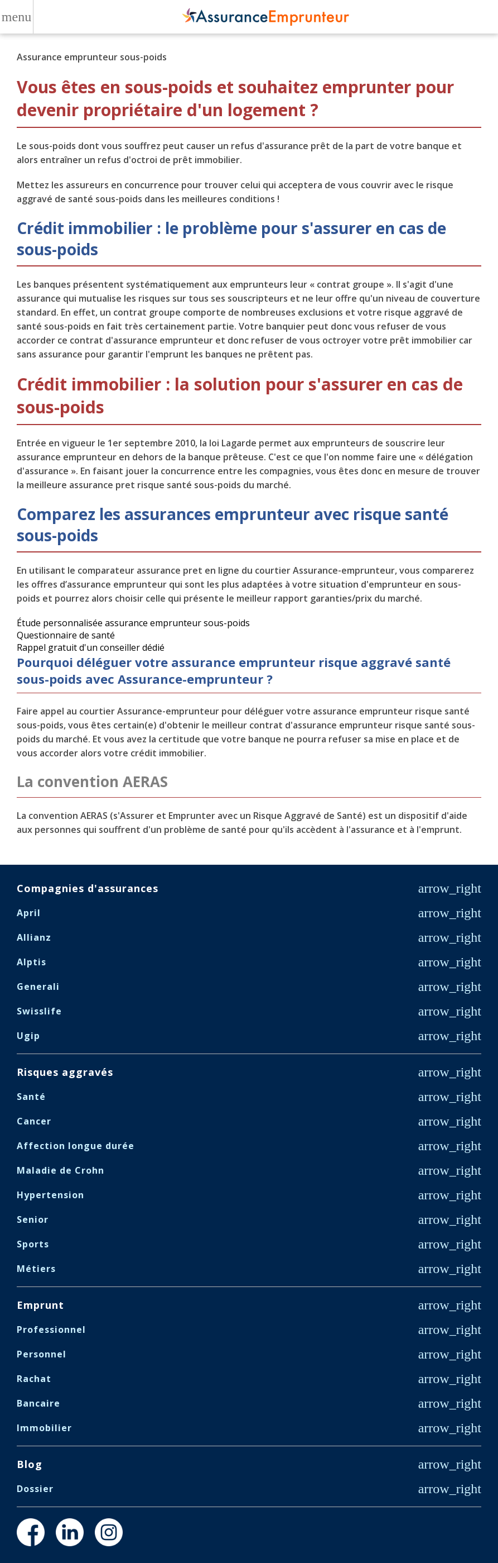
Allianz (34, 937)
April (29, 913)
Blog (29, 1464)
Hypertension (50, 1195)
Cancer (34, 1121)
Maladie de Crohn (60, 1170)
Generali (38, 986)
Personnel (41, 1354)
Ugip (28, 1036)
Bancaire (38, 1403)
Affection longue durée (75, 1146)
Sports (33, 1244)
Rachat (34, 1379)
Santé (31, 1096)
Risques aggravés (65, 1072)
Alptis (31, 962)
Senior (33, 1219)
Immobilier (44, 1428)
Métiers (36, 1268)
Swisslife (39, 1011)
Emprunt (40, 1305)
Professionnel (51, 1329)
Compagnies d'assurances (87, 888)
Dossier (35, 1489)
